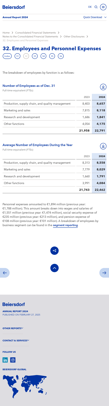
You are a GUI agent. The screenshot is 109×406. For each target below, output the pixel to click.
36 (60, 56)
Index (7, 56)
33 (35, 56)
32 (26, 56)
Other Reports (12, 328)
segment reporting (65, 225)
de (90, 7)
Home (6, 32)
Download (103, 87)
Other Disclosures (74, 36)
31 (17, 56)
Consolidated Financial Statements (35, 32)
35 (52, 56)
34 (43, 56)
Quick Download (93, 17)
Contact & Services (15, 340)
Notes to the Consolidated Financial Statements (30, 36)
